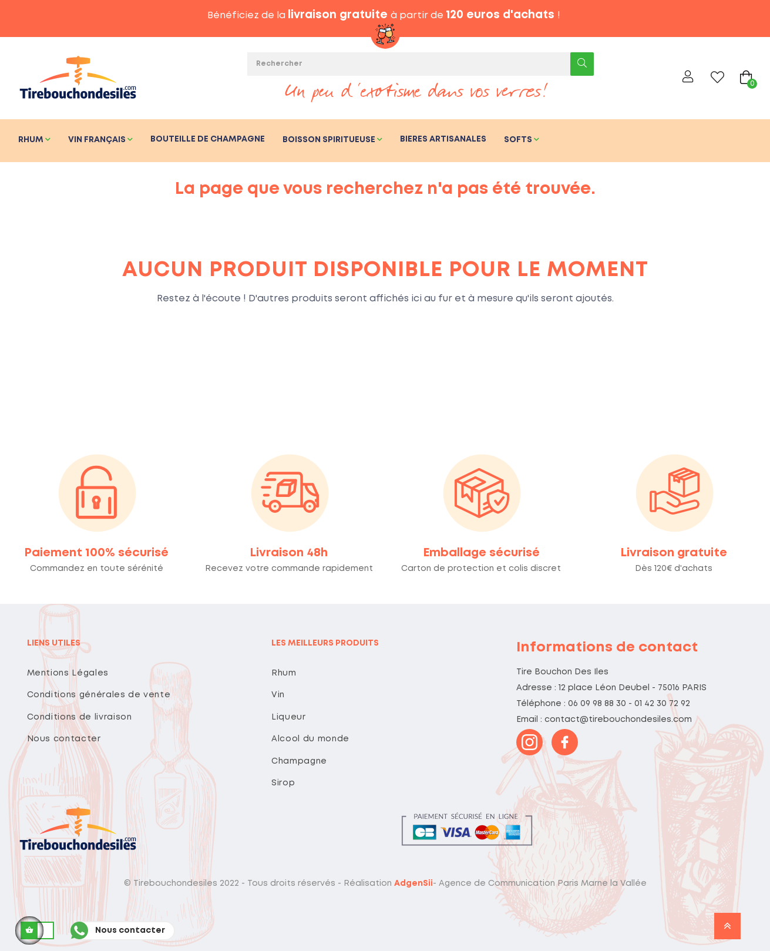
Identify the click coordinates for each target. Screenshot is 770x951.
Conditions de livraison (79, 717)
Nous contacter (64, 738)
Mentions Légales (68, 673)
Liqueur (288, 717)
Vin (278, 694)
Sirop (283, 783)
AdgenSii (413, 883)
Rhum (284, 673)
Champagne (299, 761)
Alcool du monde (310, 738)
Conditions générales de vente (99, 694)
